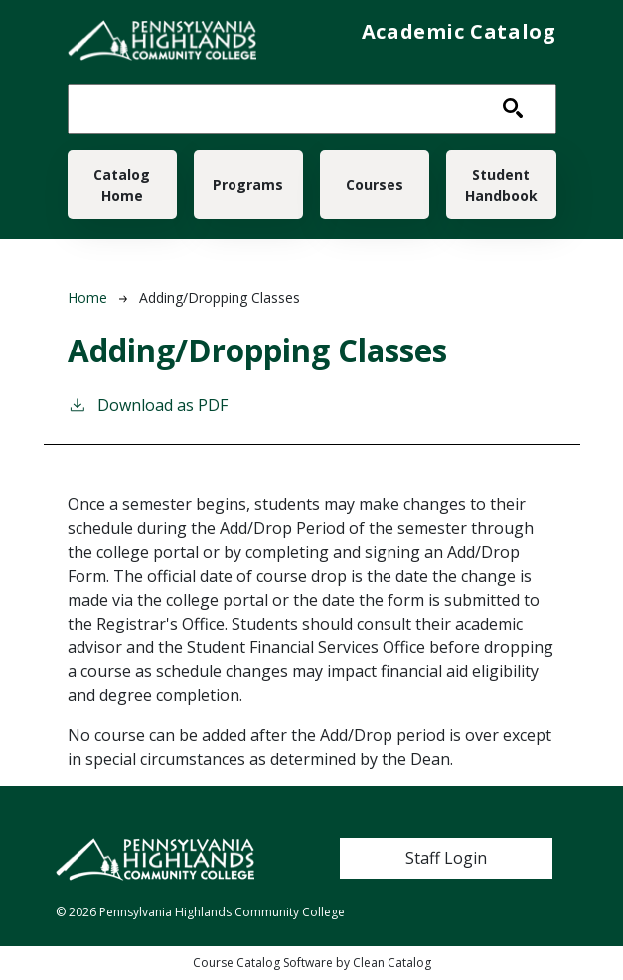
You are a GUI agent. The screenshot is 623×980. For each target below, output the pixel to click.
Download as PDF (148, 404)
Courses (374, 184)
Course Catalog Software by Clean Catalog (312, 962)
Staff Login (446, 858)
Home (87, 297)
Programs (248, 184)
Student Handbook (501, 185)
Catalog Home (121, 185)
